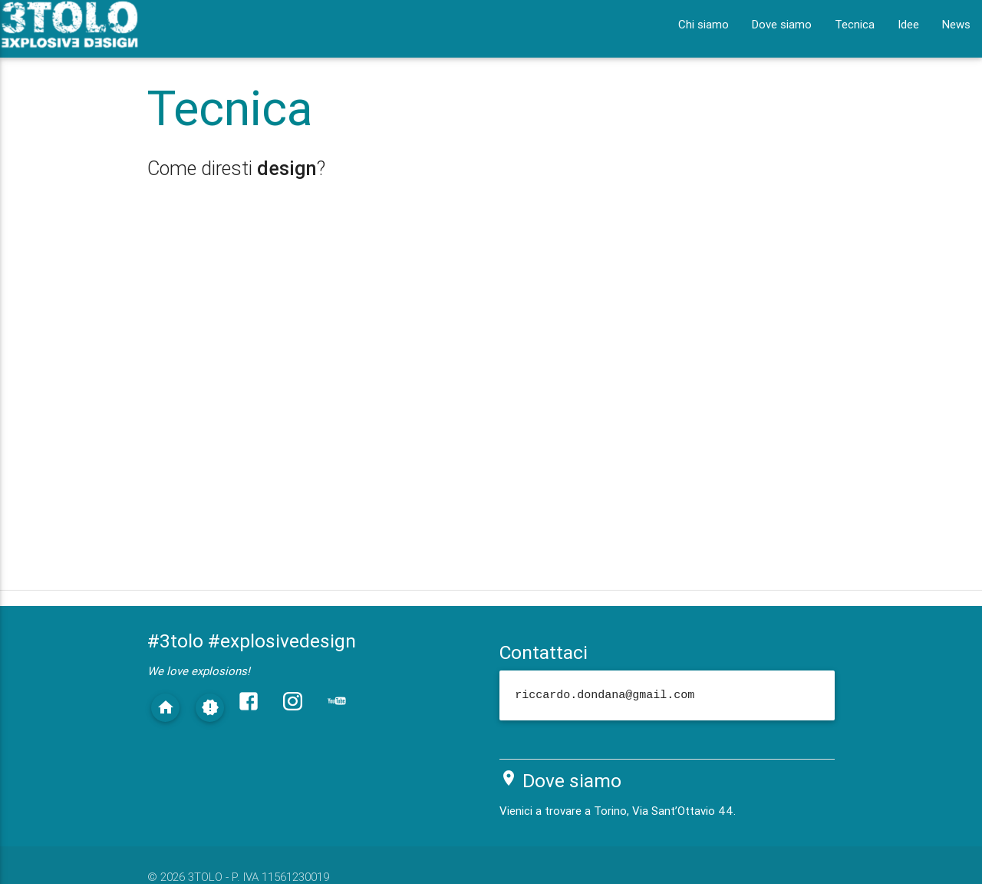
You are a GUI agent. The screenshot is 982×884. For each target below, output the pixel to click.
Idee (908, 24)
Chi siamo (703, 24)
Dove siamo (782, 24)
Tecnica (855, 24)
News (956, 24)
